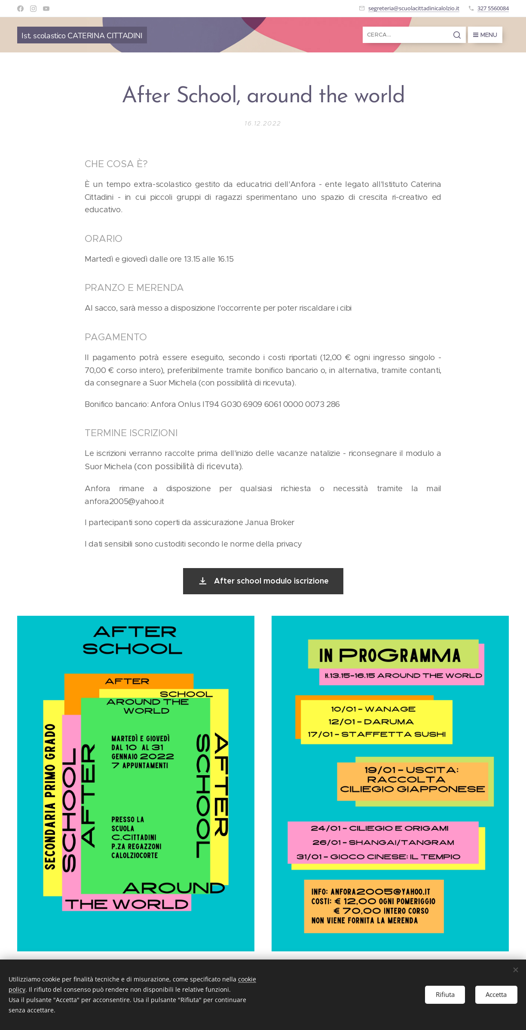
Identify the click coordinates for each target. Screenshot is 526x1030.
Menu (485, 35)
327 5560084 (493, 8)
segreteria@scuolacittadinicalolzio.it (413, 8)
